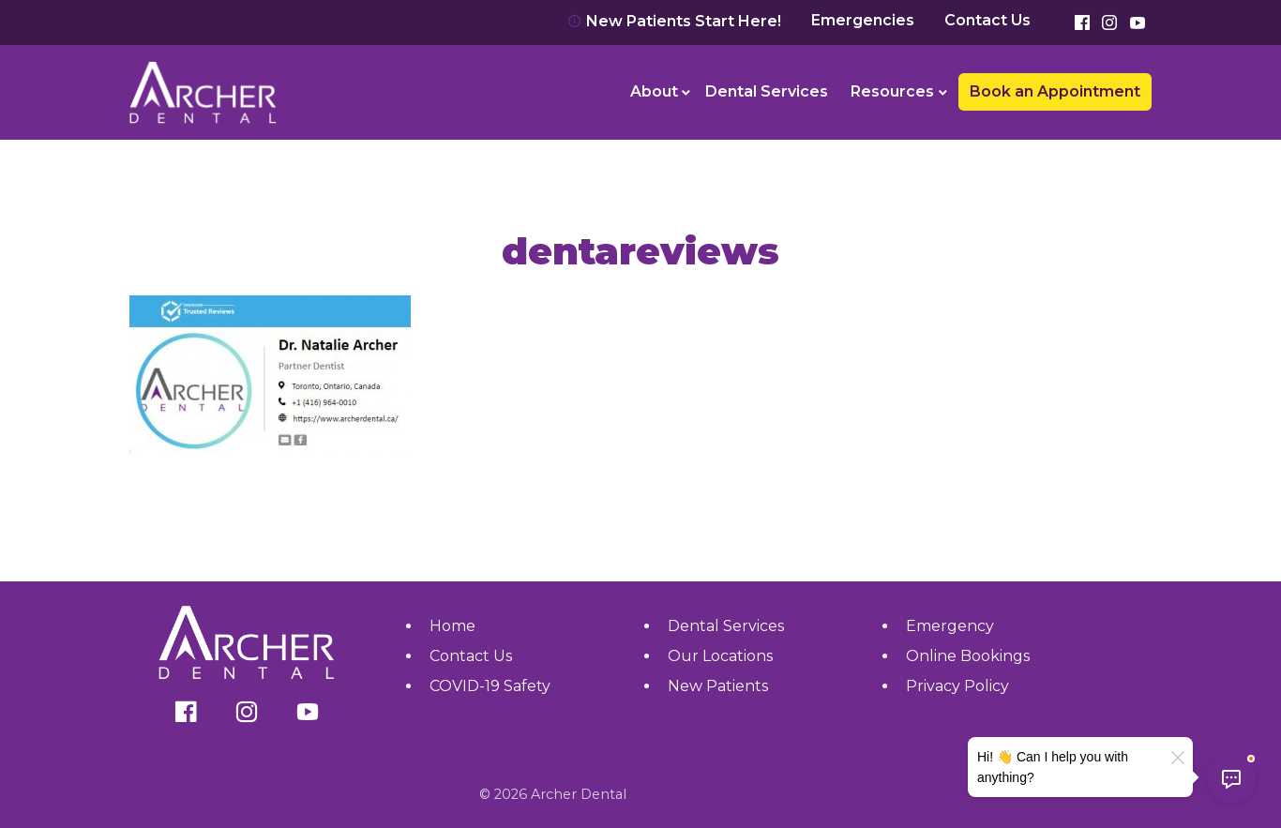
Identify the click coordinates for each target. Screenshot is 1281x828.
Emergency (950, 626)
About (654, 91)
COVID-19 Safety (490, 686)
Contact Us (987, 20)
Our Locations (720, 656)
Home (452, 626)
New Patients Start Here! (674, 21)
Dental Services (766, 91)
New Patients (718, 686)
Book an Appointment (1055, 91)
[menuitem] (657, 92)
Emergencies (862, 20)
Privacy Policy (957, 686)
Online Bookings (968, 656)
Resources (892, 91)
